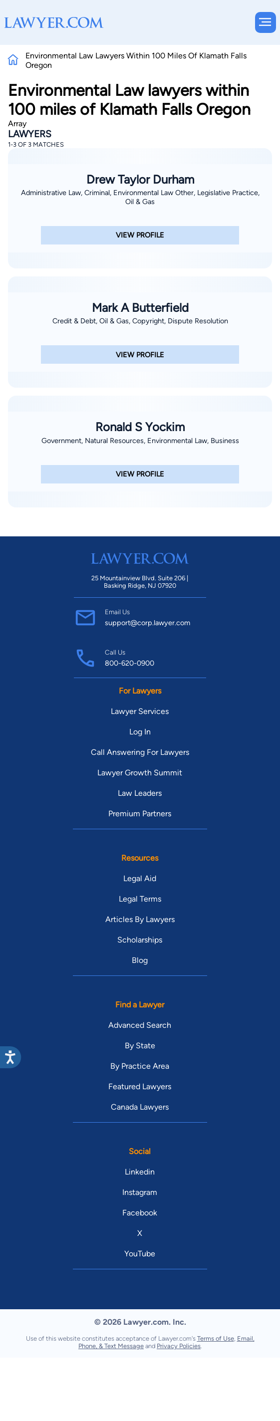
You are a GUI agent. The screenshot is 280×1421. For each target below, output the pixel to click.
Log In (140, 731)
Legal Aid (139, 878)
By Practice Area (139, 1066)
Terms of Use (215, 1338)
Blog (140, 960)
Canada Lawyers (140, 1107)
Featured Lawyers (139, 1086)
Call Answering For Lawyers (140, 752)
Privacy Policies (179, 1346)
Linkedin (140, 1172)
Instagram (139, 1192)
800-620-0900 (129, 663)
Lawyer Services (140, 711)
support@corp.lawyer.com (147, 622)
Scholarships (139, 940)
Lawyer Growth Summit (139, 772)
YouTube (139, 1253)
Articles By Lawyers (140, 919)
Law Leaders (140, 793)
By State (140, 1045)
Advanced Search (139, 1025)
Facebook (139, 1212)
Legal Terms (140, 899)
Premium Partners (139, 813)
